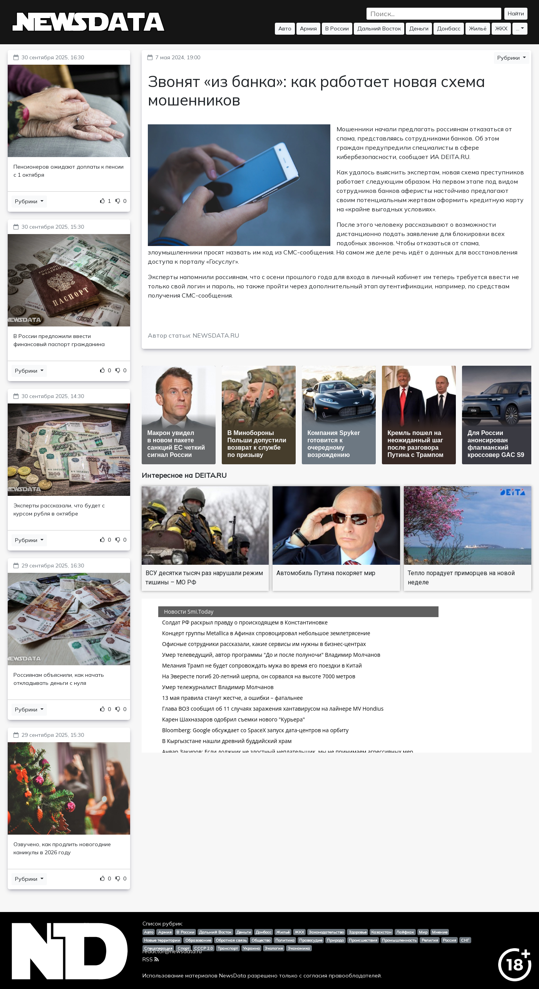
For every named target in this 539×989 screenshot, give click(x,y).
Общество (260, 940)
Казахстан (381, 932)
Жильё (478, 28)
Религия (430, 940)
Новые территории (162, 940)
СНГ (465, 940)
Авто (284, 28)
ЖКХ (501, 28)
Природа (335, 940)
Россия (449, 940)
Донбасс (448, 28)
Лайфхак (405, 932)
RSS (150, 959)
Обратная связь (231, 940)
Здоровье (358, 932)
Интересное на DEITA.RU (184, 475)
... (517, 28)
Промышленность (399, 940)
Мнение (439, 932)
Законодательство (326, 932)
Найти (516, 13)
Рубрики (27, 201)
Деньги (419, 28)
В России (337, 28)
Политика (285, 940)
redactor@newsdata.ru (172, 951)
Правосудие (310, 940)
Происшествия (363, 940)
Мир (423, 932)
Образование (198, 940)
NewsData (232, 975)
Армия (308, 28)
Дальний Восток (379, 28)
